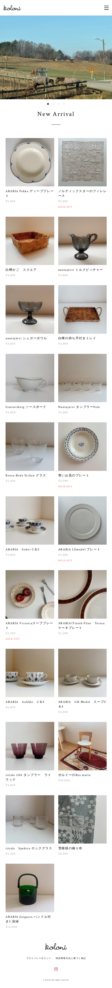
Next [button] (105, 57)
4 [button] (64, 104)
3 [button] (59, 104)
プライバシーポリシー (38, 958)
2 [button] (53, 104)
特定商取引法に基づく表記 (71, 958)
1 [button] (48, 104)
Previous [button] (6, 57)
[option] (56, 57)
